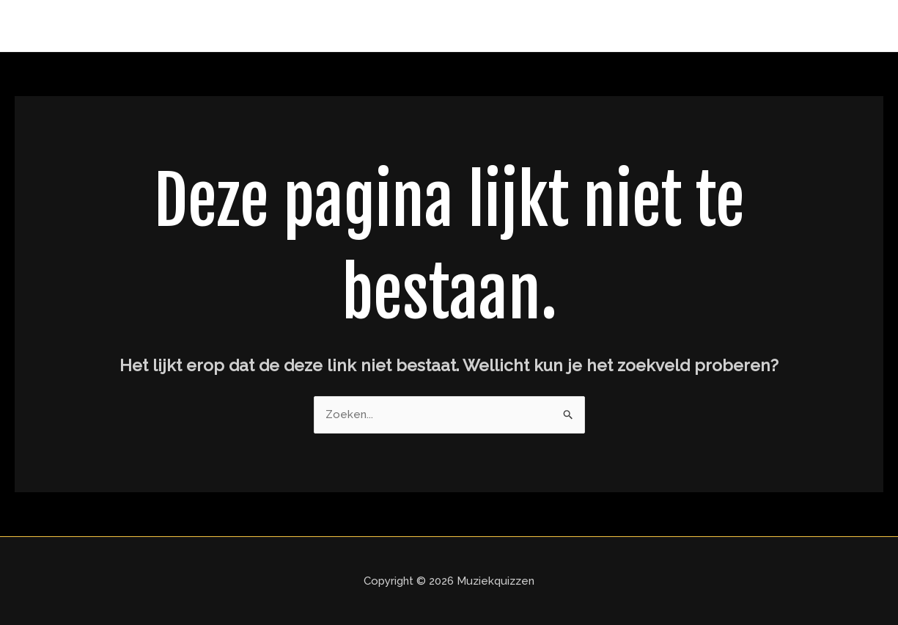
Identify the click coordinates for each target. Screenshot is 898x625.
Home (852, 25)
